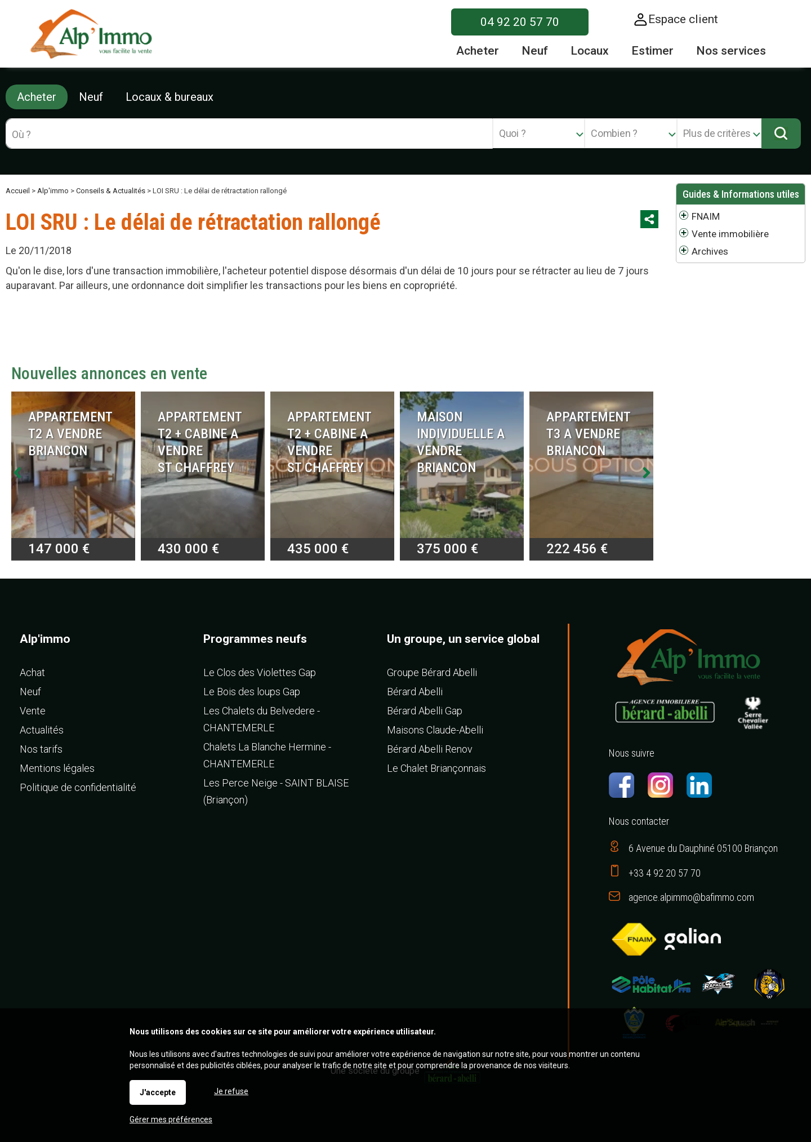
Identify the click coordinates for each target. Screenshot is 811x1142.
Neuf (91, 97)
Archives (710, 251)
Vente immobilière (730, 233)
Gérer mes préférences (171, 1119)
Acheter (36, 97)
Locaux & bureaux (169, 97)
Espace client (683, 19)
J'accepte (158, 1092)
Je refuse (231, 1091)
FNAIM (706, 216)
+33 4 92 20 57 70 (665, 873)
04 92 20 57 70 (519, 22)
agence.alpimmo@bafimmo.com (691, 897)
